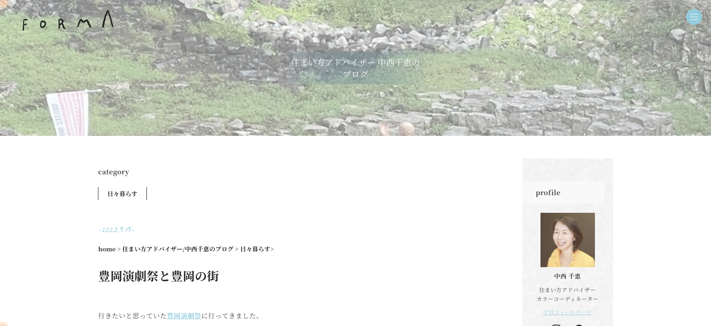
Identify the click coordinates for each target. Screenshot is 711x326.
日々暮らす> (257, 248)
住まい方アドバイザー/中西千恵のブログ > (180, 248)
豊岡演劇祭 (184, 315)
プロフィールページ (567, 312)
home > (109, 248)
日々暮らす (122, 193)
